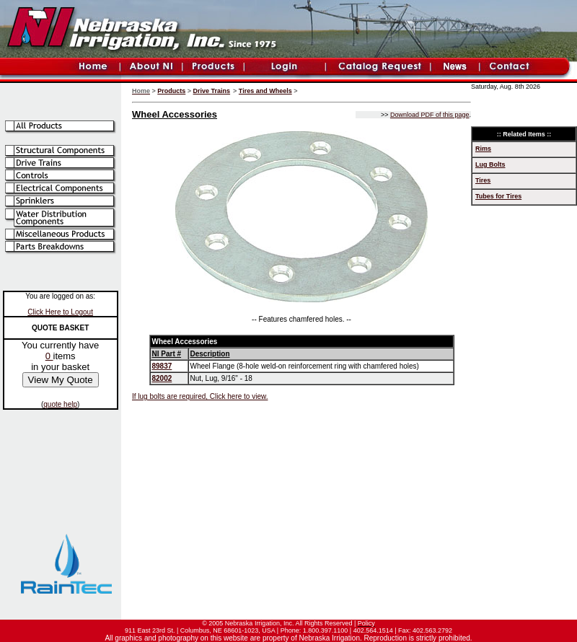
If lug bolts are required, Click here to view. (200, 396)
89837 (162, 366)
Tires (482, 180)
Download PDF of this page (430, 114)
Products (171, 90)
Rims (483, 148)
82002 (162, 378)
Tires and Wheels (265, 90)
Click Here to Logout (60, 312)
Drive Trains (212, 90)
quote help (60, 404)
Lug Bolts (490, 164)
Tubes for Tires (498, 196)
